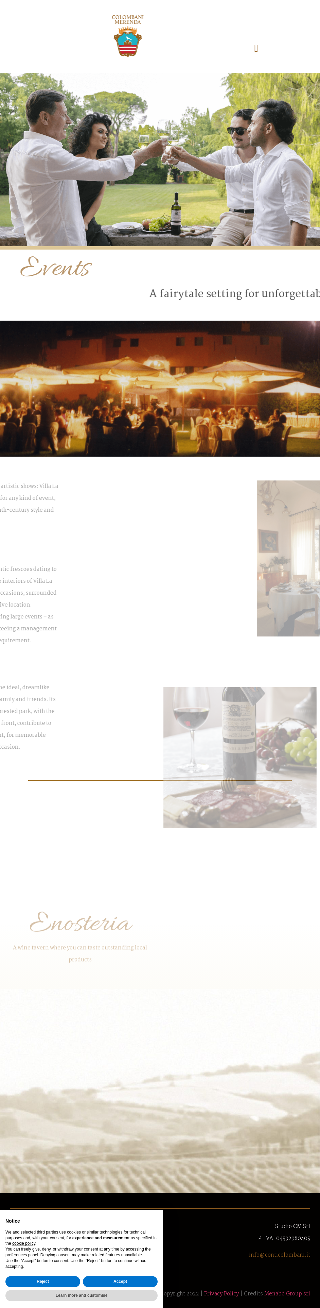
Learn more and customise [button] (82, 1295)
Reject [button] (43, 1281)
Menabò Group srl (287, 1294)
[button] (204, 48)
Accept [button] (120, 1281)
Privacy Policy (221, 1294)
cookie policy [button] (23, 1243)
